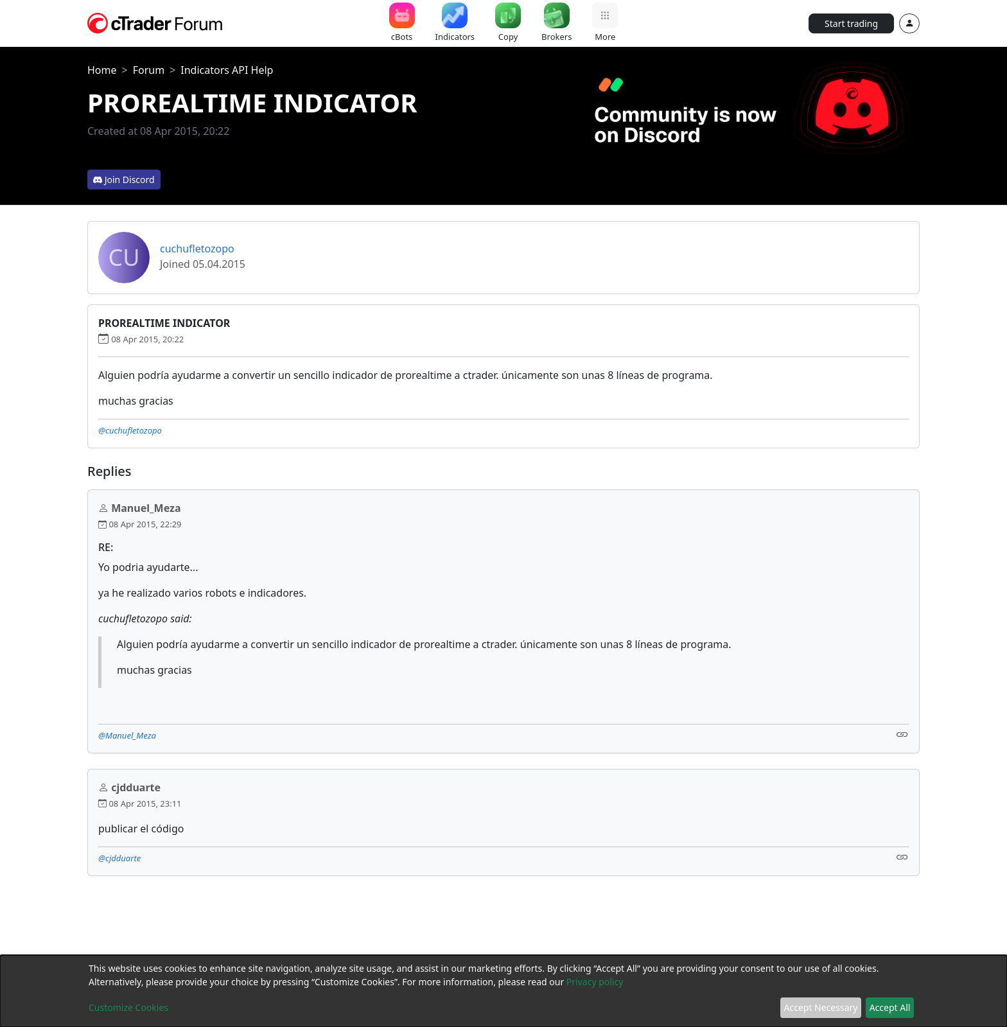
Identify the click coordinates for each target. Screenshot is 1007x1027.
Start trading (851, 23)
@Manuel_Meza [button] (127, 735)
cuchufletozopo (197, 248)
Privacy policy (595, 982)
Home (102, 70)
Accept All (890, 1007)
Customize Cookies (128, 1007)
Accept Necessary (821, 1007)
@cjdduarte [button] (119, 858)
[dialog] (503, 991)
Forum (148, 70)
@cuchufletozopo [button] (130, 430)
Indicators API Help (226, 70)
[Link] (902, 734)
